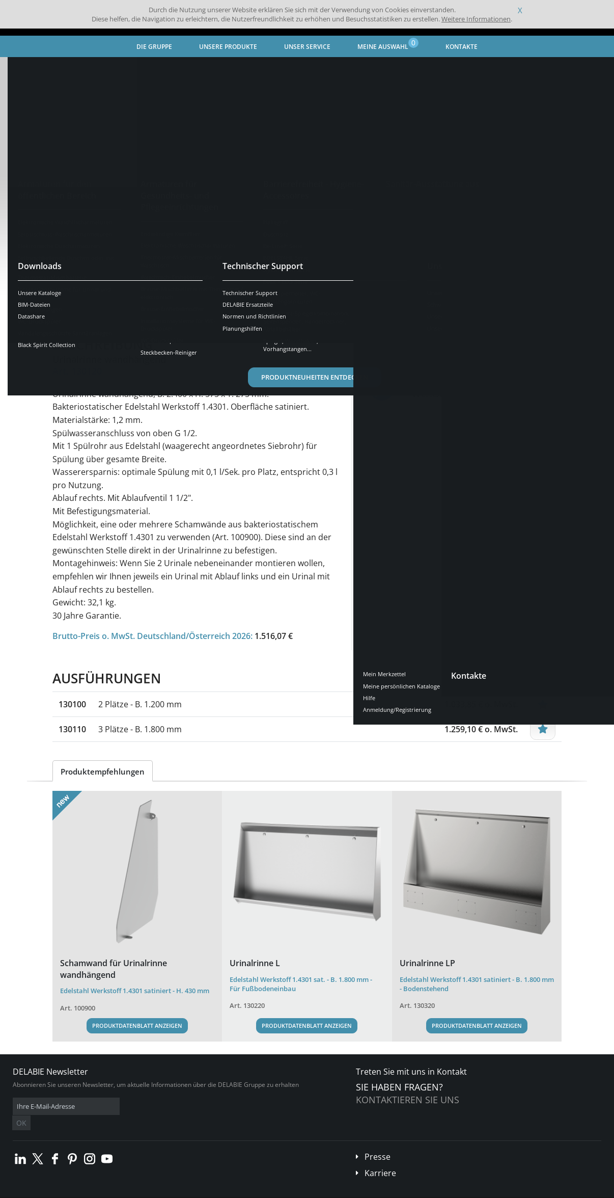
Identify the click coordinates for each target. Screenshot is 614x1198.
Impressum (160, 1190)
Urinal (240, 69)
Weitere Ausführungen (108, 262)
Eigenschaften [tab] (140, 308)
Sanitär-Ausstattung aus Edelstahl (167, 69)
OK (174, 1106)
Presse (377, 1141)
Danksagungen (202, 1190)
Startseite (27, 69)
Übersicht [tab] (79, 308)
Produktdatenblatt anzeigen (137, 1025)
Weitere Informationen (476, 18)
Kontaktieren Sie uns (407, 1100)
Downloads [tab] (203, 308)
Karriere (380, 1157)
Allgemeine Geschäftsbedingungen (91, 1190)
